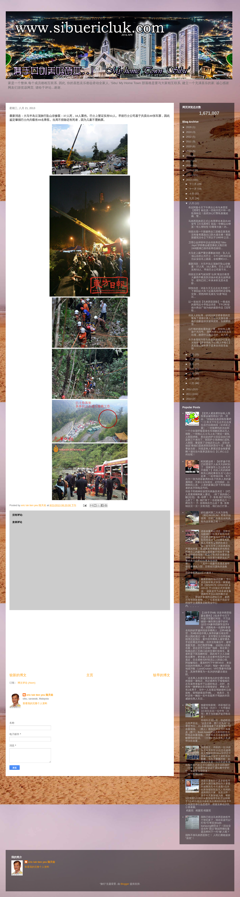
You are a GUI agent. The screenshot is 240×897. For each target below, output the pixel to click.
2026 (189, 127)
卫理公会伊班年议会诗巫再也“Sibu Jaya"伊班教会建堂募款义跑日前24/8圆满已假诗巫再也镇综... (207, 245)
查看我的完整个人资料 (35, 703)
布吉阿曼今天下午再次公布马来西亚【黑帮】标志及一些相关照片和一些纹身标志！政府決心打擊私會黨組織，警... (209, 212)
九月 (192, 198)
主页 (89, 675)
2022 (189, 136)
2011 (189, 394)
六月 (192, 359)
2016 (189, 165)
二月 (192, 378)
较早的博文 (161, 675)
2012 (189, 389)
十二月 (193, 184)
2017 (189, 160)
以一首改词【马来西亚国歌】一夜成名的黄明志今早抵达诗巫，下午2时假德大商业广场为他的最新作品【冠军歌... (209, 306)
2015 (189, 170)
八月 (192, 203)
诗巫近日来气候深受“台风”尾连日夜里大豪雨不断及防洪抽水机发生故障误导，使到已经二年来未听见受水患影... (209, 279)
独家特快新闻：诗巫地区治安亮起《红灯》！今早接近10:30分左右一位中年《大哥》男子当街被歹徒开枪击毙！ (215, 711)
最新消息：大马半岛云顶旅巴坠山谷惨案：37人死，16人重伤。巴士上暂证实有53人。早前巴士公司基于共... (209, 266)
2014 (189, 175)
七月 (192, 354)
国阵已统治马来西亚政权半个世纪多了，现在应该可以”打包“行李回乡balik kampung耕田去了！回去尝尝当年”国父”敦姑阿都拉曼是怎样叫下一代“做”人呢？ (216, 824)
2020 (189, 146)
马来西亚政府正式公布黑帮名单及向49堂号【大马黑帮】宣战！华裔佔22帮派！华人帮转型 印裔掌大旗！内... (209, 224)
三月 (192, 373)
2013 (189, 179)
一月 (192, 383)
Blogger (125, 883)
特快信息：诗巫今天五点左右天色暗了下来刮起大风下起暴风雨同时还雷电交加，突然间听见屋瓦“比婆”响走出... (209, 292)
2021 (189, 141)
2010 (189, 398)
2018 (189, 155)
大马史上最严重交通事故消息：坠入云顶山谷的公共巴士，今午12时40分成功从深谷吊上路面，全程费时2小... (209, 256)
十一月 (193, 188)
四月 (192, 368)
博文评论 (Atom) (27, 682)
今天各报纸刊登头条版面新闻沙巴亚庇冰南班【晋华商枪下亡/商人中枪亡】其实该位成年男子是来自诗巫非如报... (209, 344)
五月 (192, 364)
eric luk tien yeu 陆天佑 (39, 694)
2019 (189, 151)
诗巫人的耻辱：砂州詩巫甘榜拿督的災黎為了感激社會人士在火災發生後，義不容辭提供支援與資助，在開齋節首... (209, 320)
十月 (192, 193)
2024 (189, 132)
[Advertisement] (89, 641)
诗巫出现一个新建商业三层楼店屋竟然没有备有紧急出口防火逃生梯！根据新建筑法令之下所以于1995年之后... (209, 234)
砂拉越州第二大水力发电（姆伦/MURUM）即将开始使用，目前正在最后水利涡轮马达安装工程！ (216, 517)
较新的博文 (17, 675)
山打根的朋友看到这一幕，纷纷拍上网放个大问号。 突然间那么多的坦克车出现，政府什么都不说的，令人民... (209, 332)
